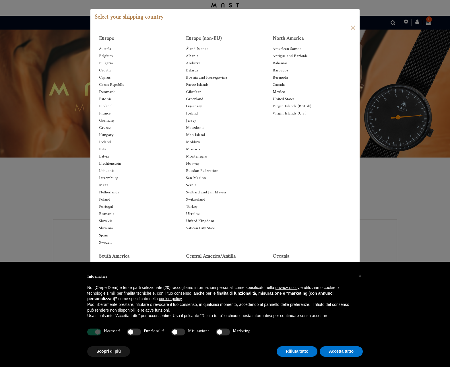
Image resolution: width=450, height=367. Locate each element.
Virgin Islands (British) (292, 106)
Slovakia (106, 221)
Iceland (192, 113)
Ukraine (192, 214)
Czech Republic (111, 84)
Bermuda (280, 77)
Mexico (279, 92)
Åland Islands (197, 49)
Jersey (191, 120)
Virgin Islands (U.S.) (290, 113)
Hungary (106, 135)
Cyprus (105, 77)
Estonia (105, 99)
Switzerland (195, 199)
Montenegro (196, 156)
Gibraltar (193, 92)
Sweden (105, 242)
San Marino (196, 178)
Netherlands (109, 192)
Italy (102, 149)
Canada (279, 84)
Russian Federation (202, 170)
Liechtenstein (110, 163)
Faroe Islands (197, 84)
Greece (104, 127)
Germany (107, 120)
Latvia (104, 156)
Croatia (105, 70)
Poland (104, 199)
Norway (192, 163)
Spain (103, 235)
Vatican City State (200, 228)
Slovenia (106, 228)
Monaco (193, 149)
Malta (103, 185)
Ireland (105, 142)
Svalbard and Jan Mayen (206, 192)
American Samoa (287, 49)
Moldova (193, 142)
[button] (359, 275)
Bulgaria (106, 63)
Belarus (192, 70)
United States (283, 99)
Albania (192, 56)
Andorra (193, 63)
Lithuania (107, 170)
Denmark (107, 92)
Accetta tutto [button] (341, 351)
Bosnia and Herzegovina (206, 77)
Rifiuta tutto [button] (297, 351)
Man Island (195, 135)
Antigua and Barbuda (290, 56)
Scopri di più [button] (108, 351)
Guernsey (194, 106)
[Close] (352, 27)
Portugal (106, 206)
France (104, 113)
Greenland (194, 99)
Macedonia (195, 127)
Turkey (191, 206)
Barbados (280, 70)
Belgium (106, 56)
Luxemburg (108, 178)
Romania (106, 214)
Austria (105, 49)
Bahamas (280, 63)
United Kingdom (200, 221)
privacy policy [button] (287, 287)
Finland (105, 106)
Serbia (191, 185)
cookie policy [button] (170, 298)
